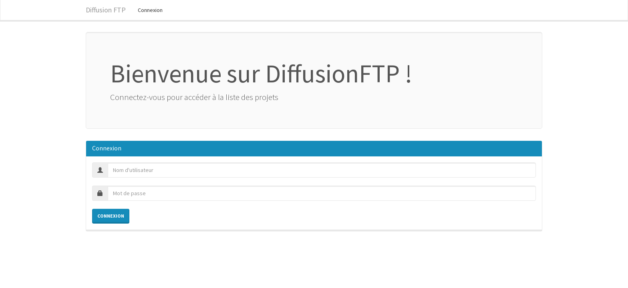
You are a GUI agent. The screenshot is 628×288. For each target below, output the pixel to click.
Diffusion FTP (106, 9)
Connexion (150, 10)
